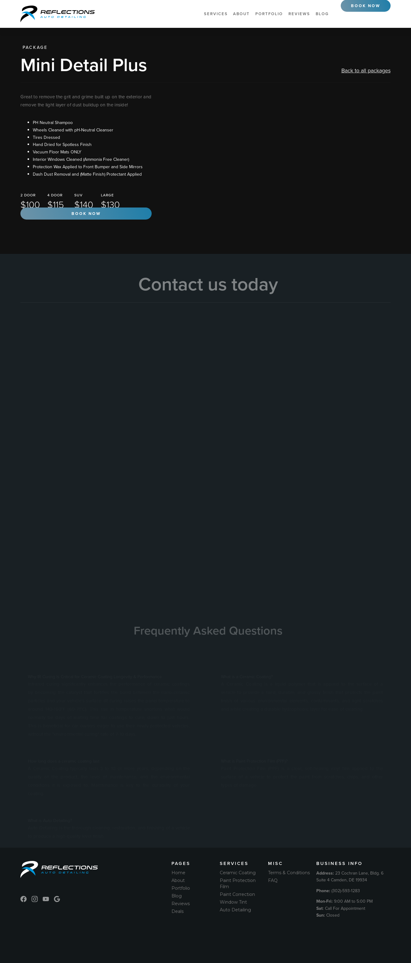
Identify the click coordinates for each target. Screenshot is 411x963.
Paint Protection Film (238, 883)
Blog (322, 14)
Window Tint (233, 902)
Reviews (299, 14)
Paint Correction (237, 894)
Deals (177, 911)
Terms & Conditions (289, 872)
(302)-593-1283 (338, 891)
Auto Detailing (235, 910)
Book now (86, 213)
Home (178, 872)
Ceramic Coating (238, 872)
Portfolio (269, 14)
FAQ (273, 880)
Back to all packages (366, 70)
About (241, 14)
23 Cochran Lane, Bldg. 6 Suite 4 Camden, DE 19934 (349, 876)
